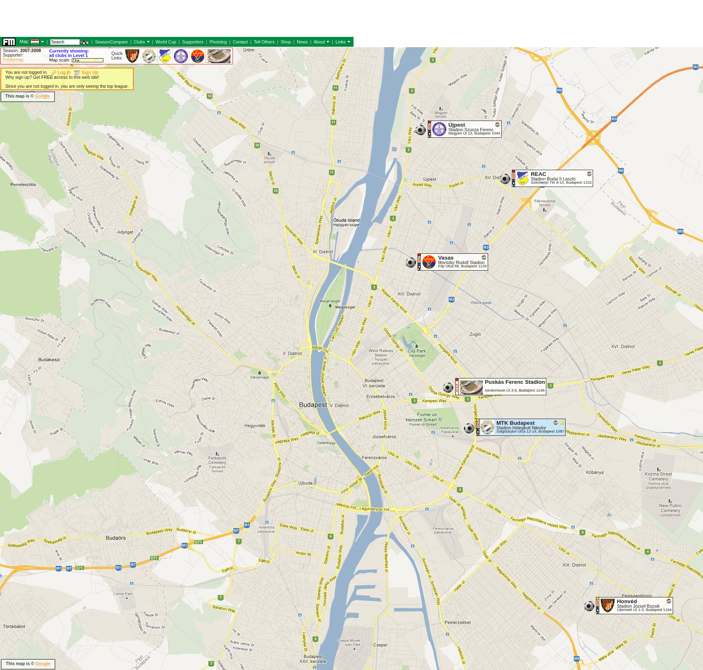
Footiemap (13, 59)
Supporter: (13, 54)
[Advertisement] (149, 96)
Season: (22, 50)
